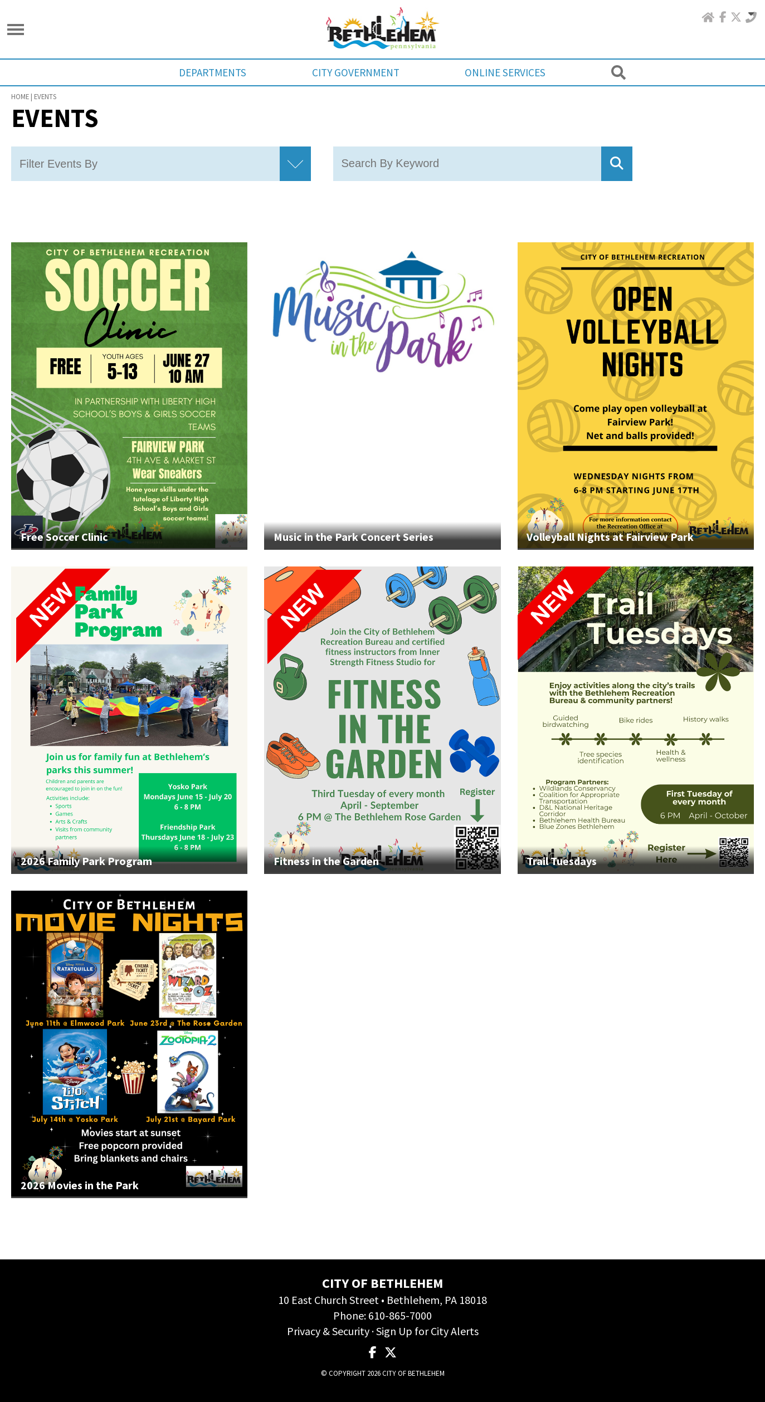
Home (20, 96)
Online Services (504, 72)
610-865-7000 (400, 1315)
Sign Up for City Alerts (427, 1331)
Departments (214, 72)
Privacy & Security (328, 1331)
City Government (355, 72)
